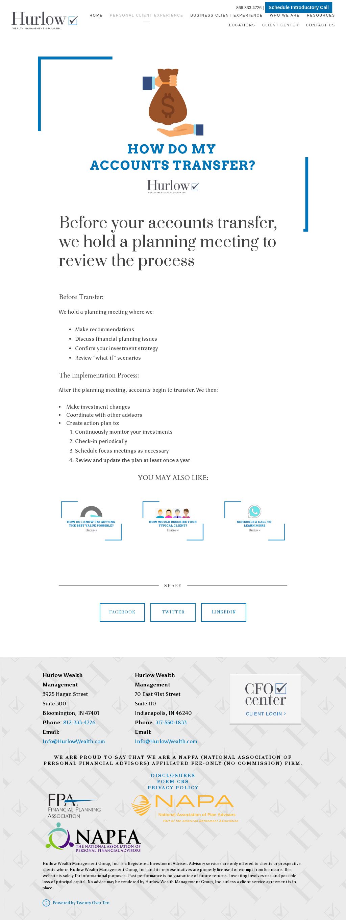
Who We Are (285, 15)
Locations (242, 25)
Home (96, 15)
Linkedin (224, 612)
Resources (321, 15)
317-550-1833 (171, 722)
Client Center (280, 25)
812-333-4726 (79, 722)
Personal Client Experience (146, 15)
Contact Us (320, 25)
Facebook (122, 612)
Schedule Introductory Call (299, 7)
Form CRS (173, 781)
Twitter (173, 612)
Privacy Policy (173, 788)
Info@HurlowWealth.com (74, 741)
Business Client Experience (227, 15)
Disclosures (173, 775)
